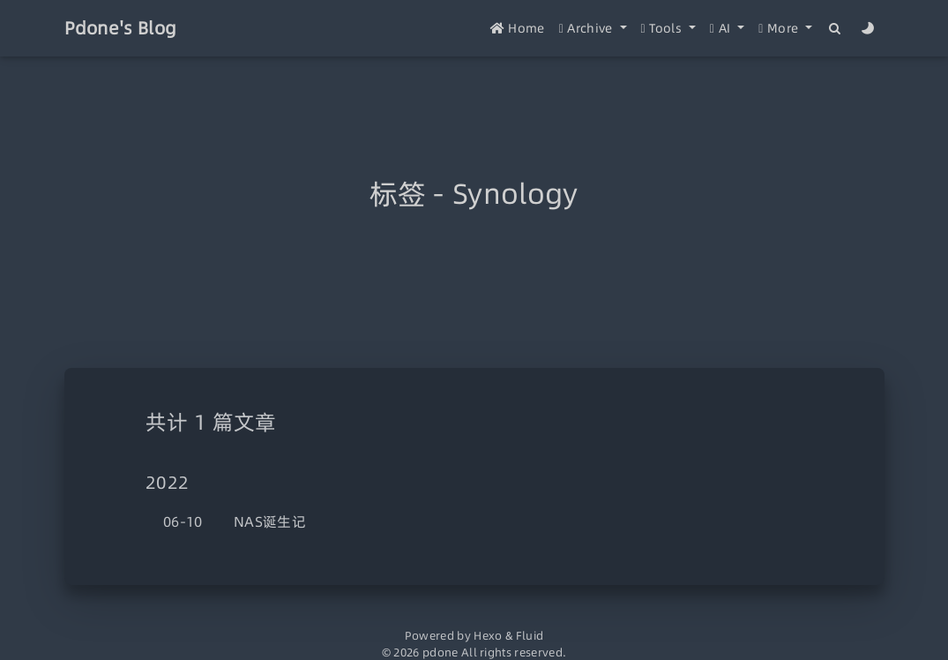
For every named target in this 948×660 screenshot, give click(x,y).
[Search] (835, 28)
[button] (593, 28)
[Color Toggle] (868, 28)
